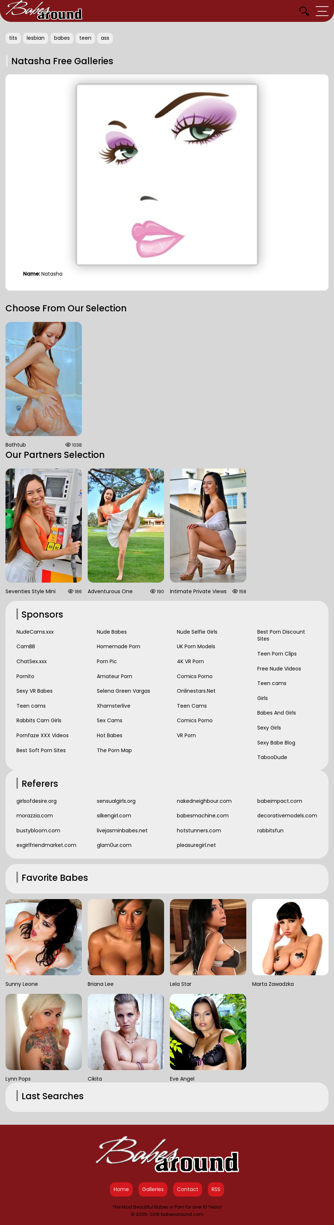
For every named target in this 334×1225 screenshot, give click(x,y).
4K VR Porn (190, 661)
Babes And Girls (276, 712)
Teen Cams (192, 705)
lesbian (36, 38)
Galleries (153, 1189)
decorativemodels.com (287, 815)
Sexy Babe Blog (276, 742)
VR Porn (186, 735)
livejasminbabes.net (122, 830)
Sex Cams (109, 720)
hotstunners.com (199, 830)
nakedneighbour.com (204, 801)
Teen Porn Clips (277, 653)
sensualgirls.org (116, 801)
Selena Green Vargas (123, 691)
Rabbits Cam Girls (38, 720)
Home (121, 1189)
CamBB (25, 646)
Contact (187, 1189)
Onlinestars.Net (196, 691)
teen (85, 38)
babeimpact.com (279, 801)
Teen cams (31, 705)
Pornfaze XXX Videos (42, 735)
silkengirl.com (114, 815)
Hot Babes (109, 735)
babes (62, 38)
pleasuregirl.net (196, 845)
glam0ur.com (114, 845)
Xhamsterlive (113, 705)
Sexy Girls (269, 727)
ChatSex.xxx (31, 661)
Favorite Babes (55, 878)
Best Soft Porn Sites (41, 750)
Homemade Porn (118, 646)
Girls (262, 698)
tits (13, 38)
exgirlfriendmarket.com (46, 845)
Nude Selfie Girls (197, 631)
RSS (216, 1189)
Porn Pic (107, 661)
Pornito (25, 676)
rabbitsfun (270, 830)
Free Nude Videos (279, 668)
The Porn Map (114, 750)
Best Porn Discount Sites (281, 635)
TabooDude (272, 757)
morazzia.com (34, 815)
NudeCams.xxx (35, 631)
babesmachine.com (203, 815)
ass (105, 38)
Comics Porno (195, 676)
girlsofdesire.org (36, 801)
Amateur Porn (114, 676)
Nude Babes (112, 631)
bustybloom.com (38, 830)
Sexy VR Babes (34, 691)
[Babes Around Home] (43, 11)
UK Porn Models (196, 646)
